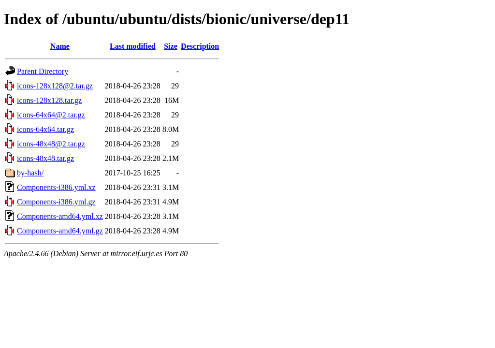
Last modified (133, 46)
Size (170, 46)
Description (200, 46)
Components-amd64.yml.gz (60, 231)
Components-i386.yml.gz (56, 202)
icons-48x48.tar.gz (45, 158)
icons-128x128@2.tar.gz (55, 86)
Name (60, 46)
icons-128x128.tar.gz (49, 100)
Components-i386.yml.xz (56, 187)
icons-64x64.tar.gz (45, 129)
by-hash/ (30, 173)
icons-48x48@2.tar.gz (51, 144)
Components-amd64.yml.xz (60, 216)
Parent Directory (42, 71)
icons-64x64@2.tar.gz (51, 115)
